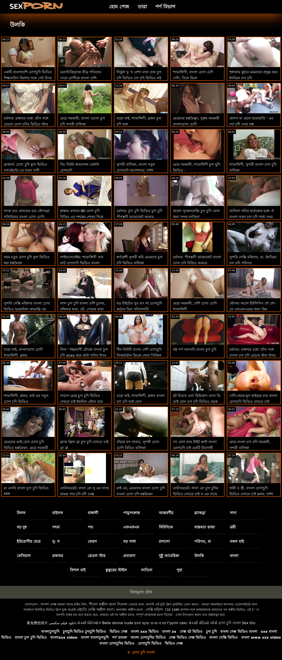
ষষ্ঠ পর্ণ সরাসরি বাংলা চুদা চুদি (194, 349)
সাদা (233, 513)
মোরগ (92, 541)
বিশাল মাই (77, 570)
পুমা (179, 570)
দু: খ (55, 541)
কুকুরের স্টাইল (116, 570)
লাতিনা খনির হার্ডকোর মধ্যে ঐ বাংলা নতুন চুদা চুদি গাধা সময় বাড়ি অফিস (251, 217)
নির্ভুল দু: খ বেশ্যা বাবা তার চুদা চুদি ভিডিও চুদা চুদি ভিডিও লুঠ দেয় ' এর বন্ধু (139, 78)
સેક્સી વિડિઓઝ (89, 623)
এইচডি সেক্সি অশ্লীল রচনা (95, 609)
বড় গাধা (129, 541)
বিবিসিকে (166, 527)
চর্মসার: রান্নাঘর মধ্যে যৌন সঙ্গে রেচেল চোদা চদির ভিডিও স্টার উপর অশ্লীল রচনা (26, 124)
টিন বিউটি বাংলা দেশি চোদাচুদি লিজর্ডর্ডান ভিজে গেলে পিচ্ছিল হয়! (139, 355)
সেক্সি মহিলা (154, 609)
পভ (90, 527)
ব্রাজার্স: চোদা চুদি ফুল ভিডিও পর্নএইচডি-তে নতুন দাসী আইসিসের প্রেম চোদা (25, 170)
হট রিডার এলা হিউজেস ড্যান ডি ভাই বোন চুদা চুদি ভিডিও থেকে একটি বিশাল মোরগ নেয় (197, 402)
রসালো (164, 541)
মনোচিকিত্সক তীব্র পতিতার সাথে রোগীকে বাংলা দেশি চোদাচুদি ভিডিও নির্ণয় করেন (80, 78)
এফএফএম (131, 527)
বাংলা (234, 556)
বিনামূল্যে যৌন (141, 592)
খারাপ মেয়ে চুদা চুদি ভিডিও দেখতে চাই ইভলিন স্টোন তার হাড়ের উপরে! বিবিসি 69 (81, 402)
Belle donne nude (117, 623)
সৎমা (56, 527)
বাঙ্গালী (93, 513)
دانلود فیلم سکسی (62, 623)
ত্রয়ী (233, 527)
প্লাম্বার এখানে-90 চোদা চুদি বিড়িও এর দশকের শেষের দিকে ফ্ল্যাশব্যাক (81, 217)
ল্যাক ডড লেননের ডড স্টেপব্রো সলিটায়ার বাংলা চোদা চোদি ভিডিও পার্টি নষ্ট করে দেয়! (27, 217)
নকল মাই (237, 541)
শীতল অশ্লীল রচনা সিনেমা (108, 604)
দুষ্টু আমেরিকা (169, 556)
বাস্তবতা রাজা (204, 527)
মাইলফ (57, 513)
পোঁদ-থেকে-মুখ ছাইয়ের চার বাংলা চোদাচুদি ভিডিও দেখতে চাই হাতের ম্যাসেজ (253, 402)
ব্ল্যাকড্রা (199, 513)
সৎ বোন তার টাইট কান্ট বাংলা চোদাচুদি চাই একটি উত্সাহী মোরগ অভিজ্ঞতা (195, 448)
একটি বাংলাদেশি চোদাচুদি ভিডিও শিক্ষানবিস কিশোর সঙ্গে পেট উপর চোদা (28, 78)
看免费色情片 (37, 623)
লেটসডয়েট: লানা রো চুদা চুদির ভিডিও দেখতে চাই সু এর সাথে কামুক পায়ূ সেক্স (195, 494)
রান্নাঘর (57, 556)
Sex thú (248, 623)
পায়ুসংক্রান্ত (131, 513)
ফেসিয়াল (24, 556)
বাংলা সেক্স (48, 604)
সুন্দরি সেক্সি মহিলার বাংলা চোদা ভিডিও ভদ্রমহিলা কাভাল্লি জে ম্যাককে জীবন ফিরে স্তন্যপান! (27, 309)
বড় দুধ (22, 527)
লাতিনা (146, 570)
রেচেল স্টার (96, 556)
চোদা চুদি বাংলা (229, 623)
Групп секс (177, 623)
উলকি (199, 556)
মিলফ (21, 513)
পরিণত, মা (202, 541)
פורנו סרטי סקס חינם (150, 623)
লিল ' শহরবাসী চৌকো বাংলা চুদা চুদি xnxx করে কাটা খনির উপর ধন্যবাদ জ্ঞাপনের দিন (84, 355)
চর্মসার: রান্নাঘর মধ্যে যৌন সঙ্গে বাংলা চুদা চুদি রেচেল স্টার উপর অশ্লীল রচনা (252, 355)
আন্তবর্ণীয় (166, 513)
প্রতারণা (129, 556)
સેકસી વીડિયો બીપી (203, 623)
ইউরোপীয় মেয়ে (29, 541)
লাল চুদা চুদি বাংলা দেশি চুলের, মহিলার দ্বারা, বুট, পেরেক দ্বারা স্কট (83, 309)
